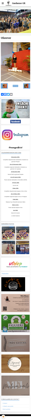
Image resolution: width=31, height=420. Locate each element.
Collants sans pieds (8, 406)
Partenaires (5, 273)
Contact (5, 403)
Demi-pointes (6, 409)
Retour (15, 86)
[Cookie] (3, 417)
